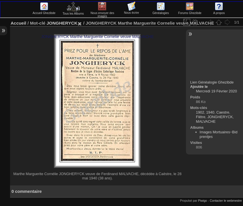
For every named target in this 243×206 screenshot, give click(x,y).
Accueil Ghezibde (44, 11)
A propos (219, 11)
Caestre (222, 112)
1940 (210, 112)
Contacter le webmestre (226, 200)
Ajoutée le (199, 86)
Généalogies (160, 11)
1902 (200, 112)
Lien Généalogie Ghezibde (212, 82)
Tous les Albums (73, 12)
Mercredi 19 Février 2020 (216, 91)
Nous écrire (131, 11)
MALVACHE (206, 121)
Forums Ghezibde (189, 11)
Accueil (18, 23)
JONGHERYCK (61, 23)
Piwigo (202, 200)
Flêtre (200, 117)
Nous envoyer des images (102, 13)
